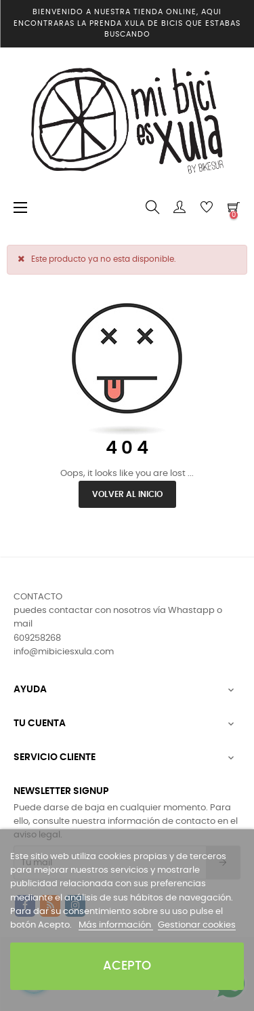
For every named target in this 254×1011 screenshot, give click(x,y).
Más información (116, 925)
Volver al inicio (127, 494)
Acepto (127, 965)
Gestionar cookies (197, 925)
